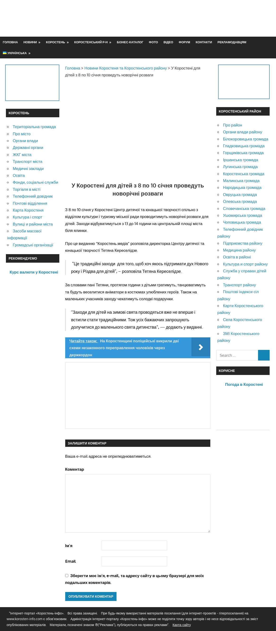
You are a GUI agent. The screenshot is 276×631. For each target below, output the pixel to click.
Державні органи (28, 147)
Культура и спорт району (245, 263)
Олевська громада (240, 201)
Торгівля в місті (26, 189)
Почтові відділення (30, 203)
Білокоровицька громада (245, 138)
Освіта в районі (237, 256)
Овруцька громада (240, 194)
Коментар (74, 469)
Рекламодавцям (232, 42)
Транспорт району (239, 284)
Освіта (19, 175)
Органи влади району (242, 131)
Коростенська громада (243, 173)
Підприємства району (242, 243)
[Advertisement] (184, 18)
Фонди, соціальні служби (35, 182)
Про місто (21, 133)
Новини (30, 42)
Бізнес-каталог (130, 42)
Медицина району (239, 250)
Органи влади (25, 140)
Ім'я (69, 545)
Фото (153, 42)
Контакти (204, 42)
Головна (10, 42)
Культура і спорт (27, 216)
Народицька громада (242, 187)
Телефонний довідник (33, 196)
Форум (184, 42)
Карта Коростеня (28, 210)
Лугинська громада (240, 166)
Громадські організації (33, 244)
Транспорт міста (27, 161)
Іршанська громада (240, 159)
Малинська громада (241, 180)
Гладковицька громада (243, 145)
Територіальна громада (34, 126)
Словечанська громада (244, 208)
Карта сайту (181, 625)
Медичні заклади (28, 168)
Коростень (55, 42)
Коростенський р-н (91, 42)
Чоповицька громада (242, 222)
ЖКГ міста (22, 154)
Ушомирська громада (242, 215)
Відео (168, 42)
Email (70, 561)
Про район (232, 124)
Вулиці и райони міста (33, 224)
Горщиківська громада (243, 152)
